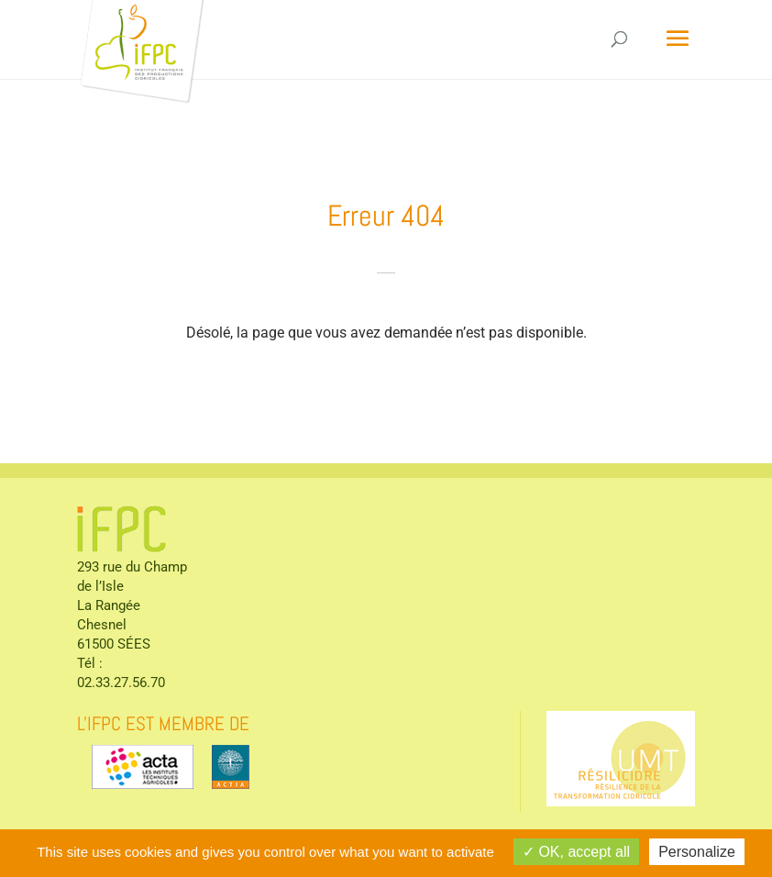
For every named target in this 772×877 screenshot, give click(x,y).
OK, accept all (576, 852)
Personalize (696, 852)
